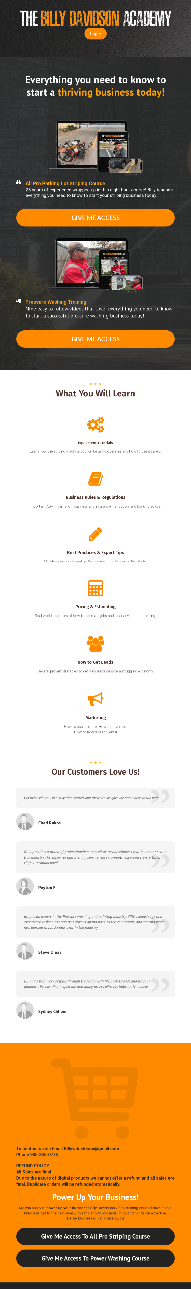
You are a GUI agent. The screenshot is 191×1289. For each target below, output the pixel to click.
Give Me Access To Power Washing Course (95, 1258)
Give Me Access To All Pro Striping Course (95, 1236)
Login (95, 33)
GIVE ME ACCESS (96, 217)
